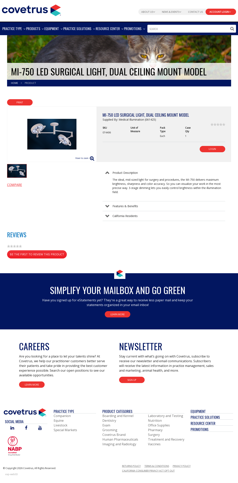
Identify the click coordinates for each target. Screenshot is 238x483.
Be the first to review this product (38, 255)
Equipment (198, 411)
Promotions (200, 429)
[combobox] (191, 29)
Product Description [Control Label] (125, 173)
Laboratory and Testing (165, 416)
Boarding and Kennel (117, 416)
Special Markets (65, 430)
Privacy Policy (182, 466)
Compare (14, 185)
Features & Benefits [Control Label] (125, 206)
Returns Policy (131, 466)
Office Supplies (159, 425)
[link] (217, 124)
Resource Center (203, 423)
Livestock (60, 425)
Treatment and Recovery (166, 439)
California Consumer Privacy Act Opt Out (148, 470)
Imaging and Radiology (119, 444)
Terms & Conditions (156, 466)
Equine (59, 420)
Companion (62, 416)
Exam (106, 425)
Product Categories (117, 411)
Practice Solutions (205, 417)
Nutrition (155, 420)
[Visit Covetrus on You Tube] (40, 428)
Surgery (154, 435)
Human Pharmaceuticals (120, 439)
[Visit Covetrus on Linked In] (12, 428)
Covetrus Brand (114, 435)
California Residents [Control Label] (125, 216)
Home (14, 83)
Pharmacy (155, 430)
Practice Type (64, 411)
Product (30, 83)
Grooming (109, 430)
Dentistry (109, 420)
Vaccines (154, 444)
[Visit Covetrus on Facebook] (26, 428)
